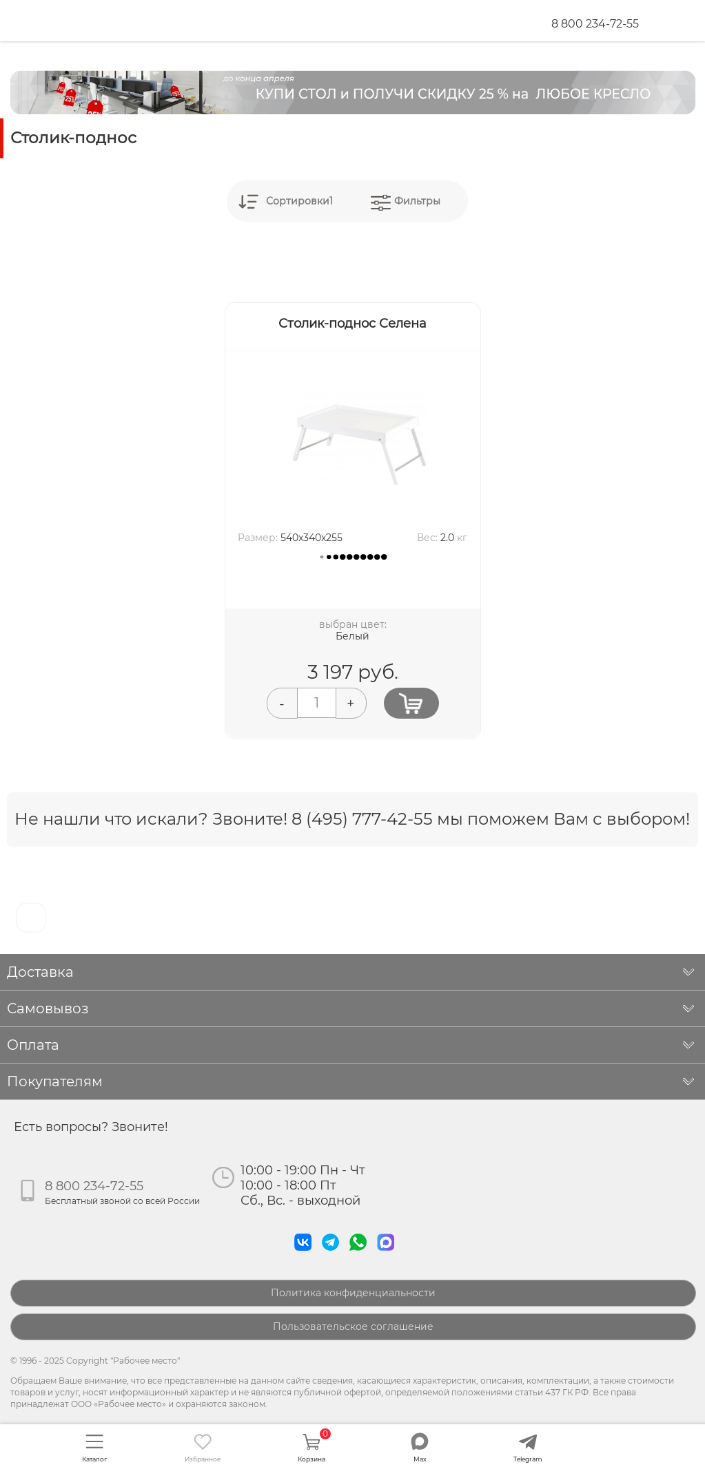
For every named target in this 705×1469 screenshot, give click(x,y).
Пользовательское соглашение (353, 1326)
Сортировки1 (299, 201)
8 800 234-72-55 (595, 23)
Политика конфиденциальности (353, 1293)
